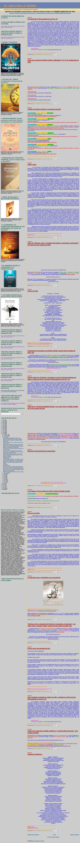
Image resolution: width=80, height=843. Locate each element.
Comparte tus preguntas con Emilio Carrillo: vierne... (13, 444)
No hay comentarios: (46, 54)
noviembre (5, 435)
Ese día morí (5, 464)
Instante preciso (6, 458)
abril (4, 478)
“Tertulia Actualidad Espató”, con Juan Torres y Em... (13, 459)
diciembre (5, 434)
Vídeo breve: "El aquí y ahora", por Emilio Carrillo (12, 461)
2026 (3, 419)
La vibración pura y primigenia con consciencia (44, 577)
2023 (3, 423)
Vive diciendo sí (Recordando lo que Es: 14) (43, 19)
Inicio (54, 834)
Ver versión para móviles (53, 837)
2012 (3, 485)
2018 (3, 429)
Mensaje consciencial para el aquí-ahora (41, 451)
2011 (3, 487)
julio (4, 475)
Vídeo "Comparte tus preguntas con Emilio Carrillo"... (13, 469)
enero (4, 482)
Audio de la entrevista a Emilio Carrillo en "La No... (13, 454)
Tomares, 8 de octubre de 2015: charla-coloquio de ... (13, 466)
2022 (3, 424)
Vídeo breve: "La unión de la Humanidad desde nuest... (14, 468)
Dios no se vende (33, 513)
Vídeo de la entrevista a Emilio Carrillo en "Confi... (13, 462)
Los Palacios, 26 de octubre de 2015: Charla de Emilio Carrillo (49, 491)
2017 (3, 431)
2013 (3, 484)
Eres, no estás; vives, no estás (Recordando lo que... (13, 467)
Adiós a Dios (32, 164)
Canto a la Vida (33, 291)
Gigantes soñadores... (35, 754)
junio (4, 476)
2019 (3, 428)
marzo (4, 479)
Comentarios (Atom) (39, 841)
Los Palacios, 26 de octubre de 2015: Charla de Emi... (13, 448)
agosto (4, 474)
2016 (3, 432)
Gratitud (4, 463)
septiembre (5, 472)
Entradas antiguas (74, 834)
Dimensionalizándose (7, 457)
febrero (5, 480)
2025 (3, 421)
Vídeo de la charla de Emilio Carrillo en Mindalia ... (13, 439)
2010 (3, 488)
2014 (3, 483)
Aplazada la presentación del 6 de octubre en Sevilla (13, 471)
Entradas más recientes (33, 834)
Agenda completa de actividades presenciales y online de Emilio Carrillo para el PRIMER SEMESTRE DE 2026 (40, 13)
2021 (3, 426)
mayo (4, 477)
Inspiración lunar (6, 465)
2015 (3, 433)
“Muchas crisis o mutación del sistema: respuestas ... (13, 451)
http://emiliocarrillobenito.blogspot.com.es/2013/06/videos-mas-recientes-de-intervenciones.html (13, 391)
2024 (3, 422)
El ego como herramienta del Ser (39, 648)
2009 (3, 489)
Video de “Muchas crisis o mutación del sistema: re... (13, 442)
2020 (3, 427)
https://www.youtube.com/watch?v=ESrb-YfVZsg (39, 99)
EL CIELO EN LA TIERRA (20, 6)
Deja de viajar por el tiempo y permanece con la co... (13, 445)
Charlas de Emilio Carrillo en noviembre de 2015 (44, 109)
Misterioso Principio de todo (8, 470)
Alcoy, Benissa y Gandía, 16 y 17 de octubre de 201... (13, 460)
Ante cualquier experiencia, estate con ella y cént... (13, 453)
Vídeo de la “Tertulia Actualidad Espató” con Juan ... (13, 446)
